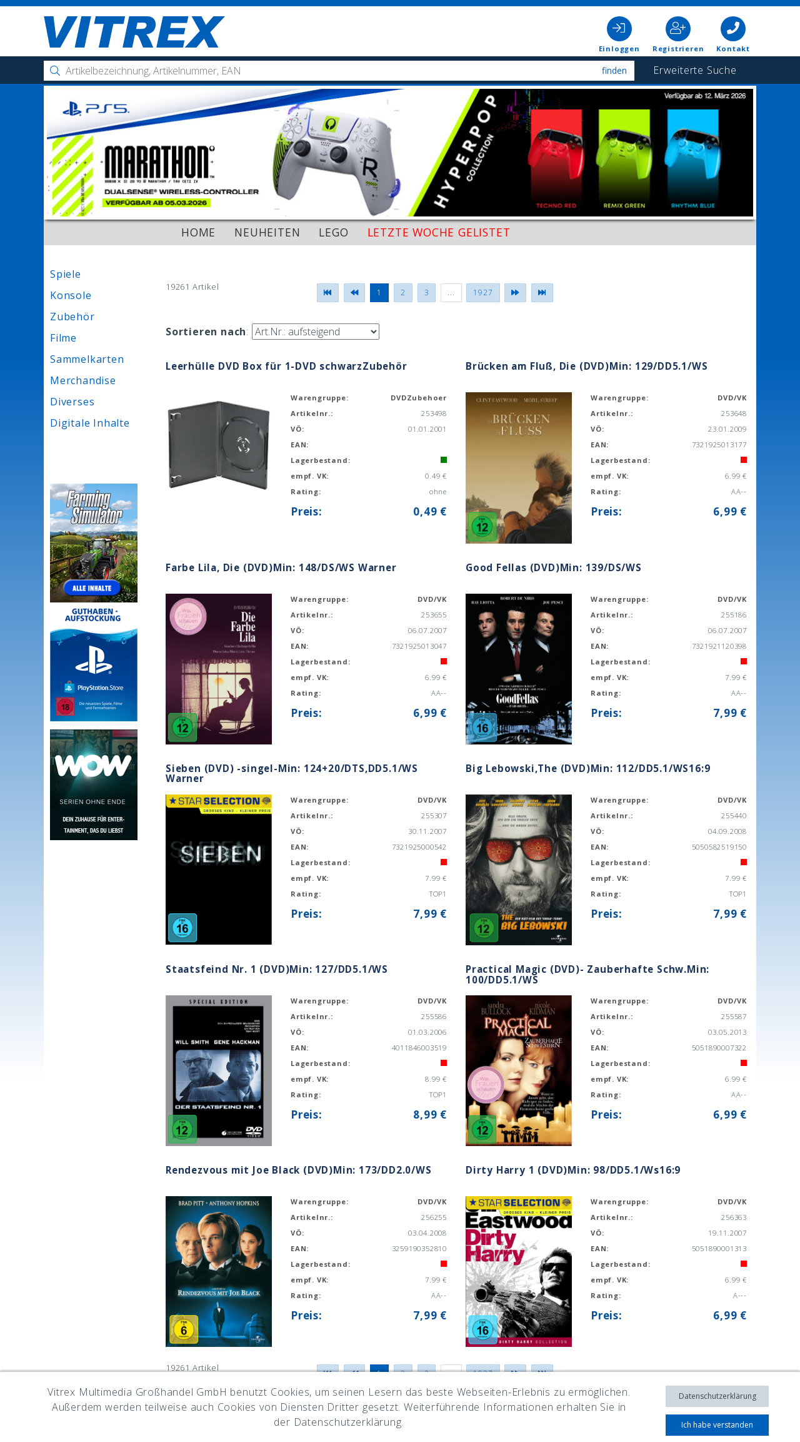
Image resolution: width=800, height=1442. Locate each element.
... (451, 292)
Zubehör (72, 316)
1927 (482, 292)
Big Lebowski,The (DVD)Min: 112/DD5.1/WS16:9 (586, 768)
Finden (614, 70)
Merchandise (83, 380)
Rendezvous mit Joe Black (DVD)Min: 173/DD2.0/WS (297, 1170)
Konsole (71, 295)
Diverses (72, 402)
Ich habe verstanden (717, 1424)
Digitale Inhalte (90, 423)
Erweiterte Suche (695, 70)
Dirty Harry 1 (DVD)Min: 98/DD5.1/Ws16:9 (572, 1170)
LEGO (333, 232)
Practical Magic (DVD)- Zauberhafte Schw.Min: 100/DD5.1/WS (585, 974)
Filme (63, 338)
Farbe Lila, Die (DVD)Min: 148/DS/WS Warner (279, 567)
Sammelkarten (87, 359)
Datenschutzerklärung (717, 1396)
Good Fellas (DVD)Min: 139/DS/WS (552, 567)
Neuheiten (267, 232)
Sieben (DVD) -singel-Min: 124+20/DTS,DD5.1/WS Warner (290, 773)
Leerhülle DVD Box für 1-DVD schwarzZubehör (284, 366)
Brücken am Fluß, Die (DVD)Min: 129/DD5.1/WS (584, 366)
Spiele (65, 274)
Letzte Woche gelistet (439, 232)
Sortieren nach (206, 331)
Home (198, 232)
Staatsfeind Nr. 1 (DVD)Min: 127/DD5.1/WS (276, 969)
